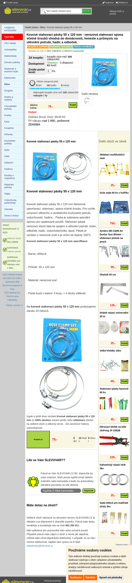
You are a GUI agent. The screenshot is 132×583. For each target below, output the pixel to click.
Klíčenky (8, 134)
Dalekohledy (10, 56)
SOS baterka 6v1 (12, 293)
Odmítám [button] (90, 577)
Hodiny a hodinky (8, 98)
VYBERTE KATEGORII (10, 29)
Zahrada (8, 209)
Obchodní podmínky (52, 581)
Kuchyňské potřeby (9, 142)
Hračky (7, 115)
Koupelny (9, 128)
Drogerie (8, 90)
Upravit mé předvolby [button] (110, 577)
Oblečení (8, 162)
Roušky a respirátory (9, 176)
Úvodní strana (10, 2)
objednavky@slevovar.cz (40, 545)
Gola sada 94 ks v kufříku (114, 192)
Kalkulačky (12, 300)
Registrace (108, 2)
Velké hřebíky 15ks (110, 350)
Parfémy (8, 169)
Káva (6, 121)
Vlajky (7, 193)
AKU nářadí (10, 43)
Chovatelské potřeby (10, 107)
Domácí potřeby (12, 62)
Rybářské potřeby (9, 186)
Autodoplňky (10, 49)
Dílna (42, 27)
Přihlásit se (122, 2)
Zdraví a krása (11, 215)
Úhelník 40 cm (108, 274)
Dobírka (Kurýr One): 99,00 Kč (46, 116)
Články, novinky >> (14, 305)
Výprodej (9, 37)
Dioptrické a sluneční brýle (11, 70)
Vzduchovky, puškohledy (10, 201)
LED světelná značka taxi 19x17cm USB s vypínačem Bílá (12, 278)
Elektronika (9, 78)
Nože (6, 150)
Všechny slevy (122, 545)
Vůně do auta (12, 296)
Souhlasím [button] (76, 577)
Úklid (6, 156)
